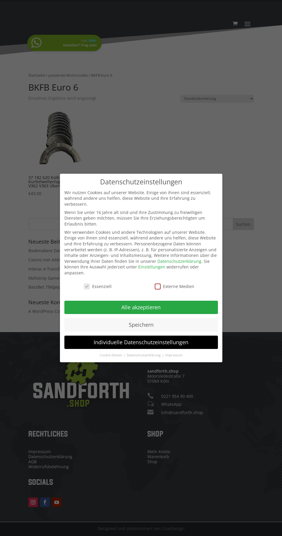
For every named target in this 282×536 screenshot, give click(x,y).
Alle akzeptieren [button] (141, 304)
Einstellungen (151, 264)
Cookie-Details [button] (111, 352)
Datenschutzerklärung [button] (144, 352)
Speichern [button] (141, 321)
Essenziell (98, 283)
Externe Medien (174, 283)
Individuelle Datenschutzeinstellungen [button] (141, 338)
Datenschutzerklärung (179, 258)
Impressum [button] (173, 352)
